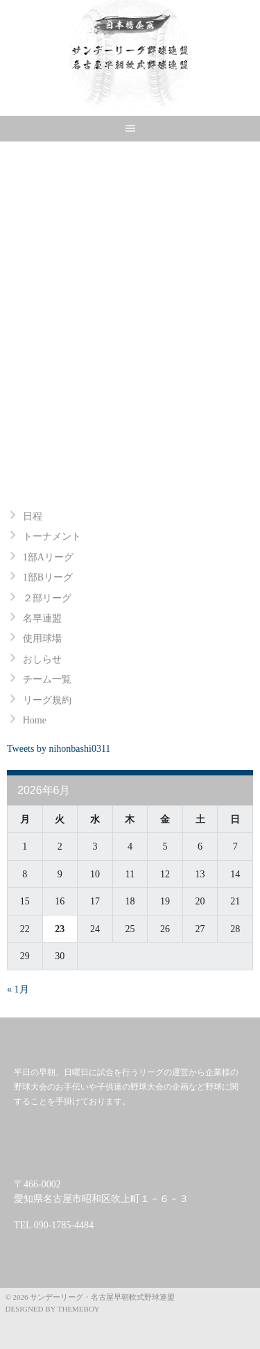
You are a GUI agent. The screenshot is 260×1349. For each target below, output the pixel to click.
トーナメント (52, 536)
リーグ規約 (47, 700)
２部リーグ (47, 598)
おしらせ (42, 659)
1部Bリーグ (48, 577)
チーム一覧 (47, 679)
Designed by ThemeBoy (53, 1309)
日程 (32, 516)
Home (34, 720)
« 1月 (18, 989)
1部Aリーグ (48, 557)
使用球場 (42, 638)
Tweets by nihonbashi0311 (58, 749)
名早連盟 (42, 618)
